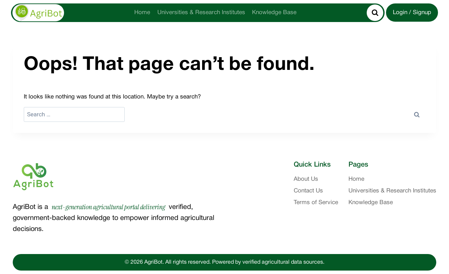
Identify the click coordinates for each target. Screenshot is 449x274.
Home (142, 12)
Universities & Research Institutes (201, 12)
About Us (306, 179)
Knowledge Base (274, 12)
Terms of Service (316, 202)
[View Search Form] (375, 12)
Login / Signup (412, 12)
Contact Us (308, 190)
